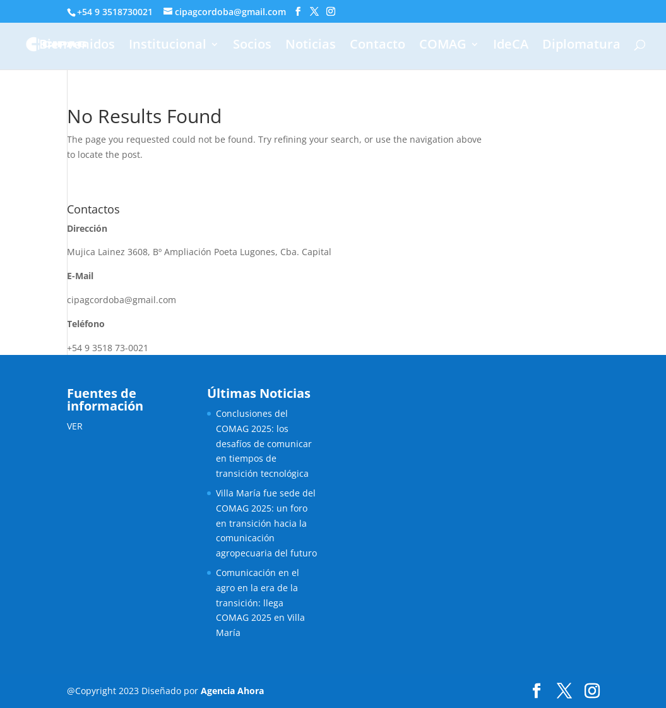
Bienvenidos (77, 46)
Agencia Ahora (232, 691)
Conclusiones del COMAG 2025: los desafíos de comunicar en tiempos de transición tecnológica (264, 443)
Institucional (167, 46)
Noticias (310, 46)
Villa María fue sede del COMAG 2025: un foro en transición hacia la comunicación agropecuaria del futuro (266, 523)
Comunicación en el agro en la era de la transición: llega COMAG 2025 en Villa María (260, 603)
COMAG (443, 46)
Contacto (377, 46)
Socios (252, 46)
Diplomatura (581, 46)
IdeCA (510, 46)
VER (75, 426)
